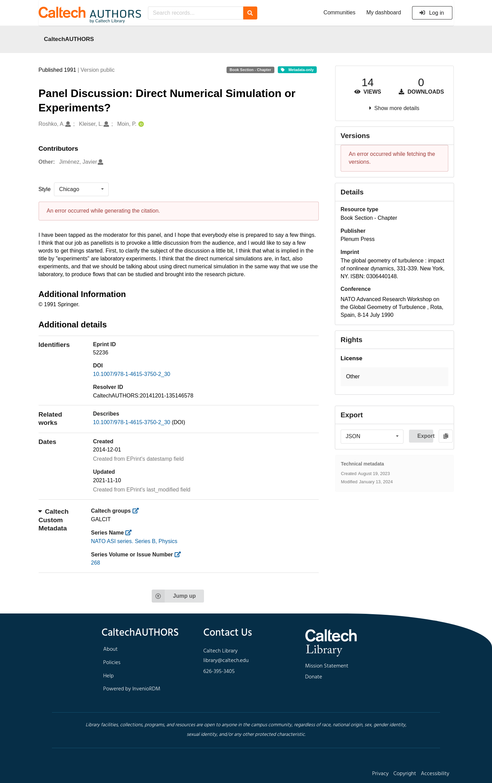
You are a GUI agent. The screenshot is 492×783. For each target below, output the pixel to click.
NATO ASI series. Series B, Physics (134, 541)
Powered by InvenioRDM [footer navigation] (131, 689)
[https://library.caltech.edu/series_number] (180, 554)
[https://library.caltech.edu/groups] (137, 511)
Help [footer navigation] (108, 676)
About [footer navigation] (110, 649)
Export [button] (425, 436)
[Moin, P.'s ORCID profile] (140, 124)
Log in (431, 13)
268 (95, 563)
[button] (394, 376)
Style (45, 189)
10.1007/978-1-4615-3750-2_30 (131, 374)
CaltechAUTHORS (69, 39)
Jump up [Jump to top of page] (174, 596)
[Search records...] (195, 12)
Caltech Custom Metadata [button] (54, 520)
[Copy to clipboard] (446, 436)
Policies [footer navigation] (112, 662)
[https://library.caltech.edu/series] (130, 533)
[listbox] (81, 189)
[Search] (250, 12)
